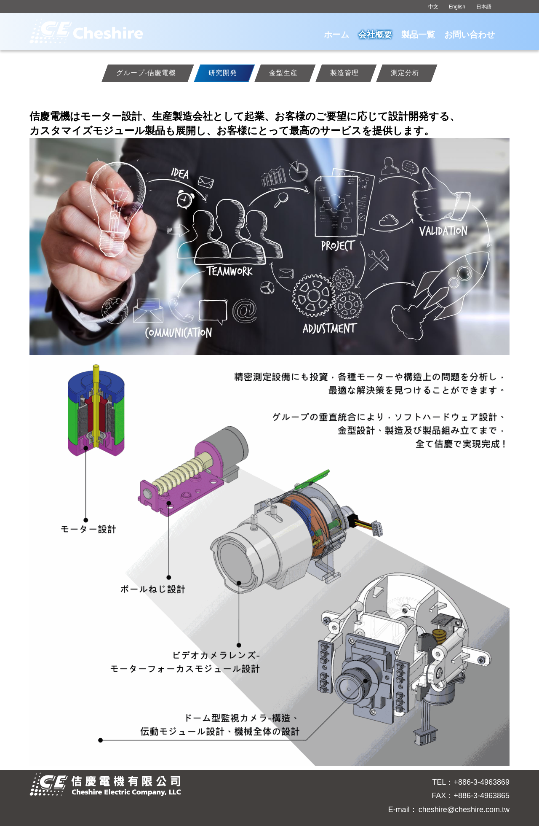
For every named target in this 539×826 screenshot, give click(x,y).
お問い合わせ (469, 34)
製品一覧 (418, 34)
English (457, 7)
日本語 (483, 7)
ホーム (336, 34)
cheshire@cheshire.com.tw (464, 809)
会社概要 (375, 34)
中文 (433, 7)
